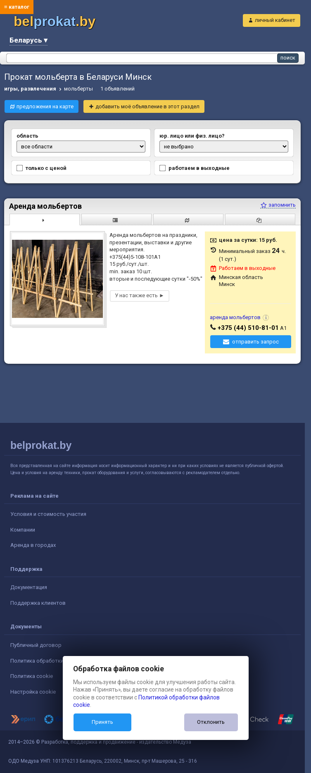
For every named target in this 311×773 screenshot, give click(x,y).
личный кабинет (275, 20)
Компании (22, 530)
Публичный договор (36, 645)
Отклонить (211, 722)
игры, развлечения (30, 89)
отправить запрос (255, 342)
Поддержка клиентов (38, 603)
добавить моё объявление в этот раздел (147, 106)
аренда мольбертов (235, 317)
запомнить (278, 205)
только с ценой (41, 168)
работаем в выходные (194, 168)
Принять (102, 722)
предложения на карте (45, 106)
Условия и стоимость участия (48, 514)
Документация (28, 587)
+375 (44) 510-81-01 (248, 328)
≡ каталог (16, 7)
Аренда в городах (33, 545)
